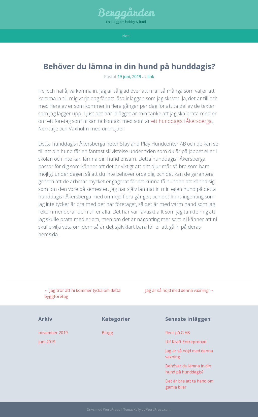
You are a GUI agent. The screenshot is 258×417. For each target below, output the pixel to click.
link (150, 76)
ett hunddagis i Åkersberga (181, 121)
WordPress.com (158, 409)
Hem (126, 35)
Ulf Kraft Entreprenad (185, 341)
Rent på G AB (177, 332)
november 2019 (53, 332)
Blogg (107, 332)
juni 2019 (46, 341)
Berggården (126, 13)
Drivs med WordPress (103, 409)
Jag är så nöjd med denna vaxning (179, 290)
